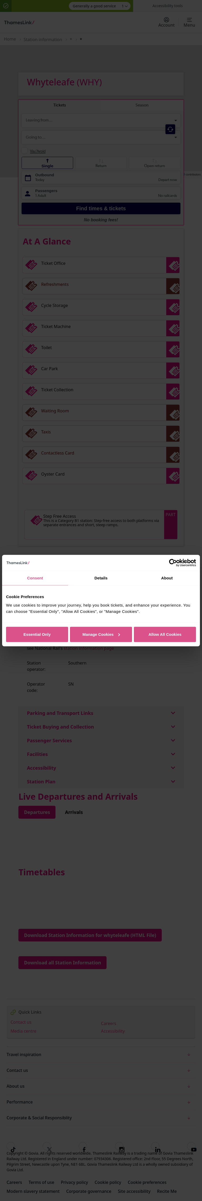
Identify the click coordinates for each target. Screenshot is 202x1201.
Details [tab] (101, 578)
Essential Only (36, 634)
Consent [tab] (35, 578)
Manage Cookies (101, 634)
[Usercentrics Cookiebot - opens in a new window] (173, 563)
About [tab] (167, 578)
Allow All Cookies (165, 634)
